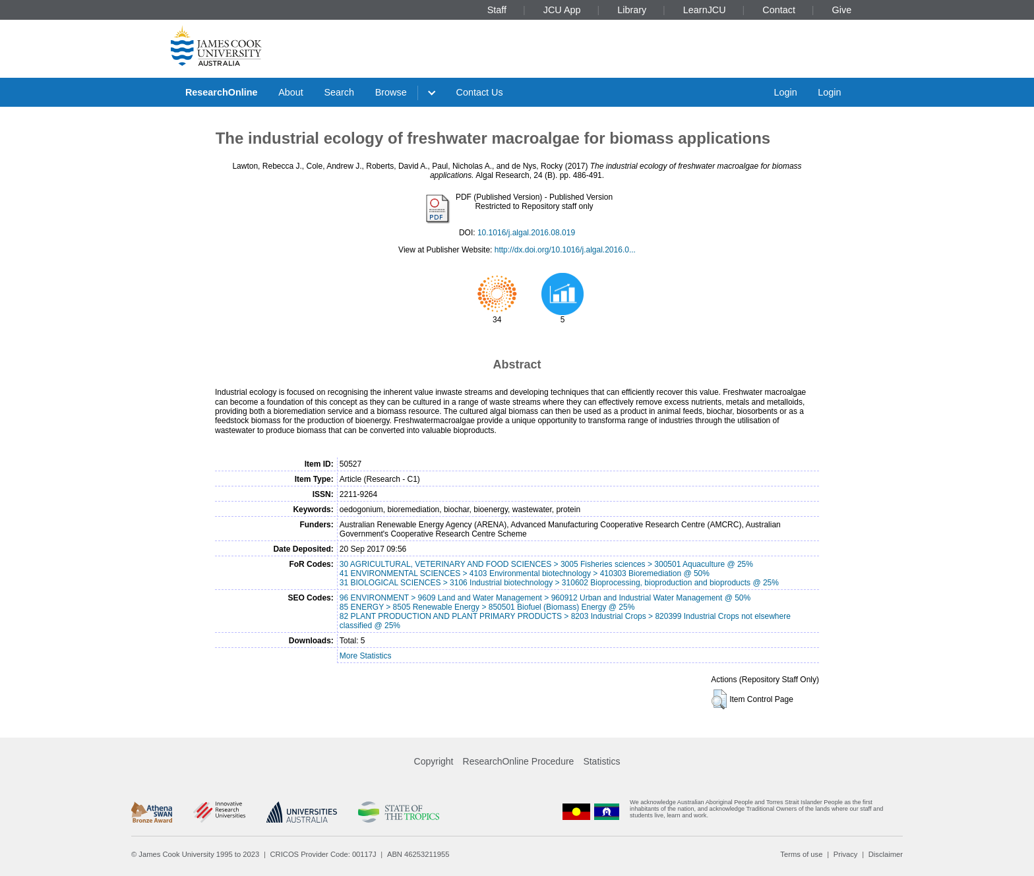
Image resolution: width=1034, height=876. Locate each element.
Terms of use (801, 854)
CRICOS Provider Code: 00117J (323, 854)
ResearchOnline (221, 92)
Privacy (846, 854)
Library (631, 10)
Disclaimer (885, 854)
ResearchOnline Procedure (518, 761)
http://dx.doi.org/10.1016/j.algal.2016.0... (565, 249)
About (290, 92)
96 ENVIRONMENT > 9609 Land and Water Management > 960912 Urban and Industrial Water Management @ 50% (545, 597)
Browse (391, 92)
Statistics (601, 761)
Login (785, 92)
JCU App (562, 10)
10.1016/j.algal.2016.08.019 (526, 232)
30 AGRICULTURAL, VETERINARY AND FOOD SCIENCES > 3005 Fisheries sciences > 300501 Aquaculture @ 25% (546, 564)
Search (339, 92)
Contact (778, 10)
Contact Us (479, 92)
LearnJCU (704, 10)
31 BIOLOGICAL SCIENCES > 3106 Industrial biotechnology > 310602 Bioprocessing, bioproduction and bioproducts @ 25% (559, 582)
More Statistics (366, 655)
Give (842, 10)
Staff (496, 10)
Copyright (434, 761)
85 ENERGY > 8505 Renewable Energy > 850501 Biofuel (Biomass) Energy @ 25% (487, 607)
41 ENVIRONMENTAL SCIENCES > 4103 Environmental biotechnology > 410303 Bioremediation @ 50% (525, 573)
